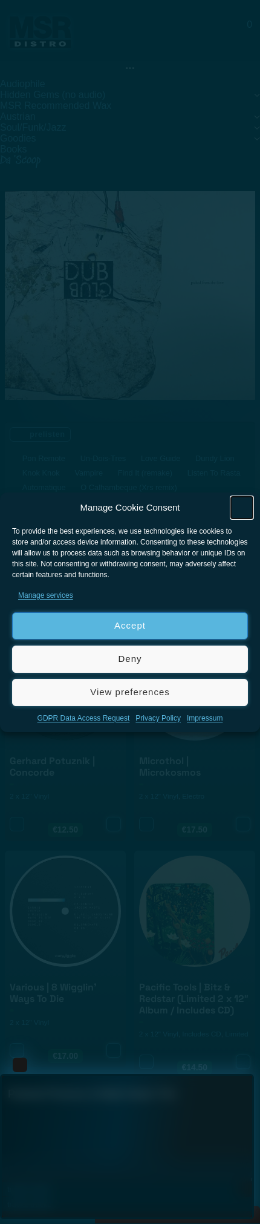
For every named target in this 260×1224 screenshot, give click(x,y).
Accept (130, 625)
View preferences (130, 692)
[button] (242, 508)
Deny (129, 658)
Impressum (205, 718)
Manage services (45, 595)
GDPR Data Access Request (83, 718)
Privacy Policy (158, 718)
